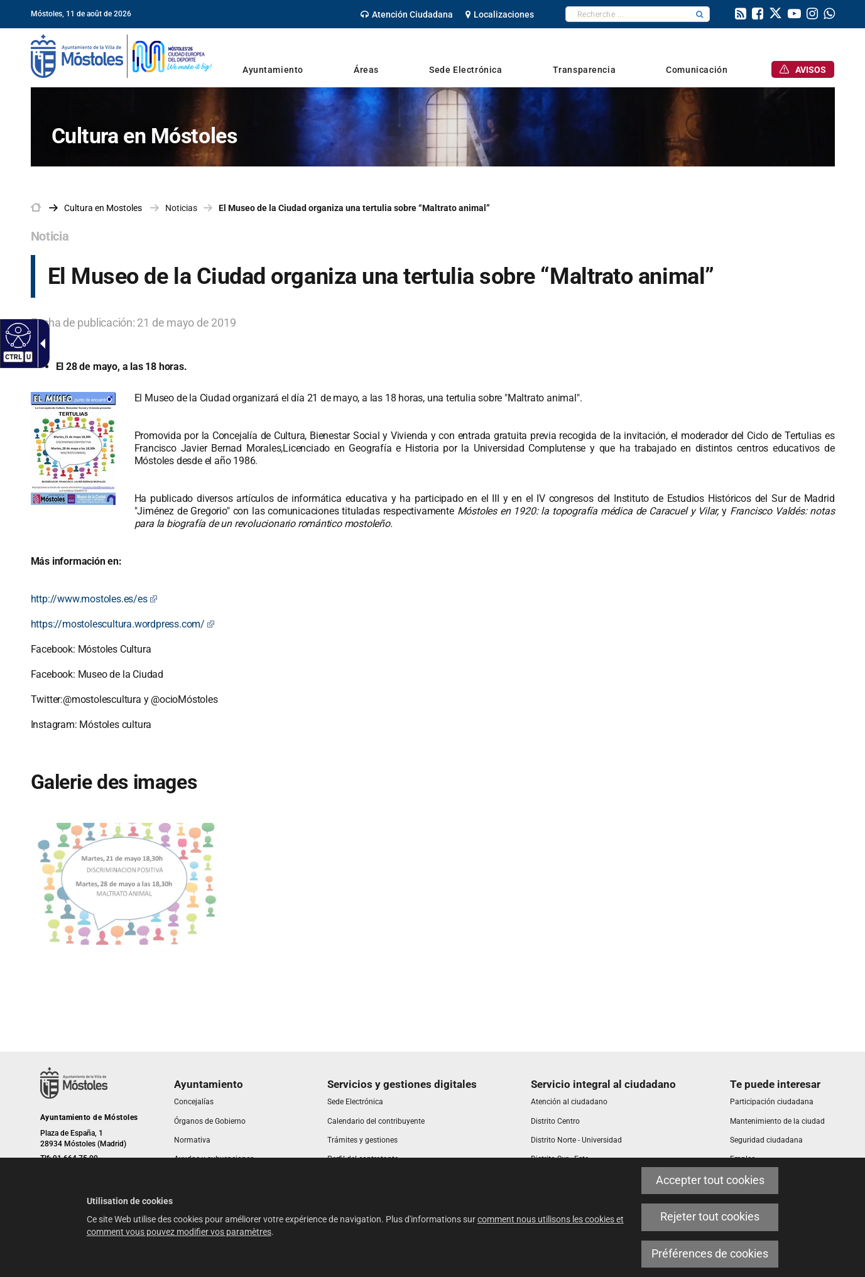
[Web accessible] (17, 335)
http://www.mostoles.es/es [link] (94, 599)
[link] (407, 14)
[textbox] (627, 14)
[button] (700, 14)
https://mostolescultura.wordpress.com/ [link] (123, 624)
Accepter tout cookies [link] (710, 1180)
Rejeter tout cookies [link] (709, 1216)
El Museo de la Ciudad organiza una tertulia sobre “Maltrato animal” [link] (354, 208)
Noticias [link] (181, 208)
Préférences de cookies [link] (709, 1253)
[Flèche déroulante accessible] (40, 344)
